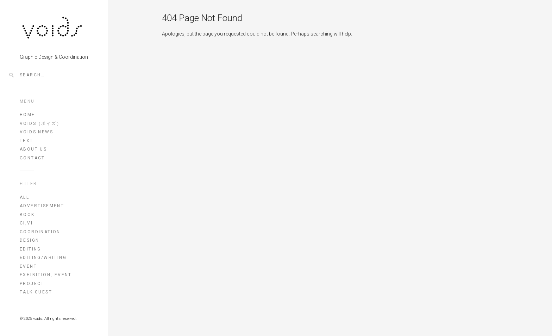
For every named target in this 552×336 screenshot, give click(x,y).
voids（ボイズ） (41, 123)
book (27, 214)
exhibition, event (46, 274)
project (32, 283)
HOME (27, 114)
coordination (40, 231)
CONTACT (32, 158)
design (29, 240)
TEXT (26, 140)
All (24, 197)
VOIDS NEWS (36, 131)
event (28, 266)
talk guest (36, 292)
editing (30, 249)
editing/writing (43, 257)
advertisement (42, 205)
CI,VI (26, 223)
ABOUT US (33, 149)
